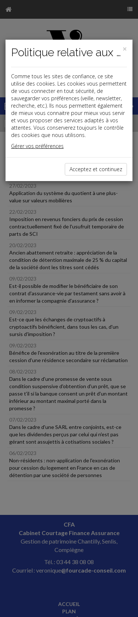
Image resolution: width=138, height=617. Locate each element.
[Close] (125, 49)
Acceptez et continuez (96, 169)
